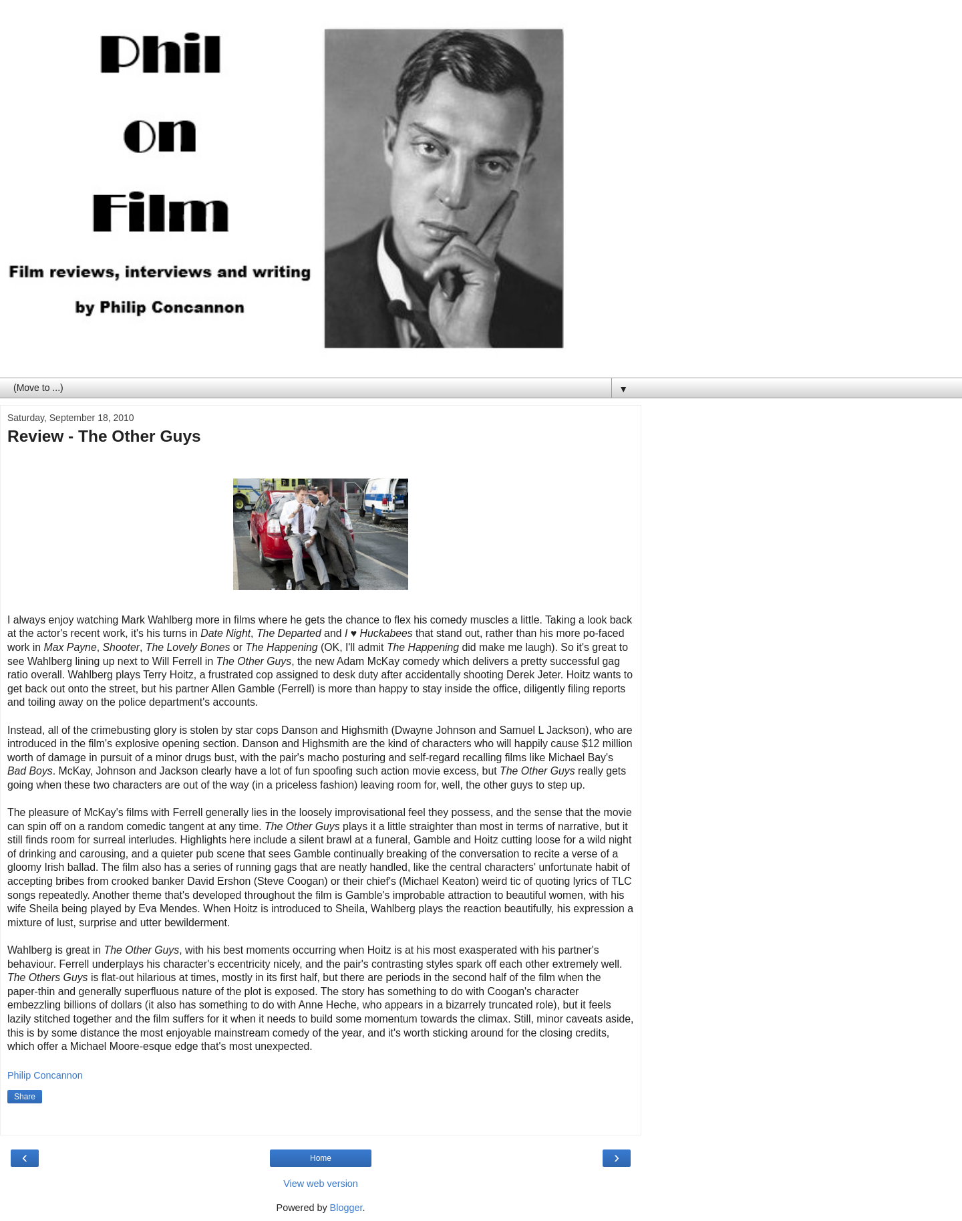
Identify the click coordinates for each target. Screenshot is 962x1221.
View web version (320, 1183)
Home (320, 1158)
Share (24, 1096)
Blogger (346, 1207)
